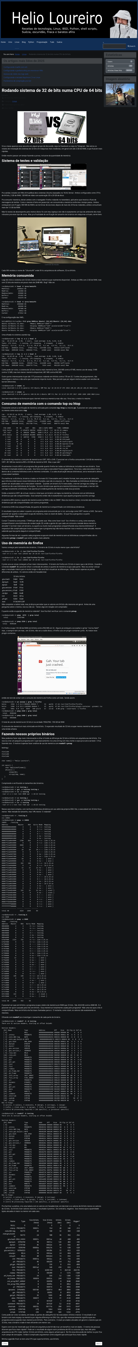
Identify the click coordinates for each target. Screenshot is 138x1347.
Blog (24, 42)
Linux (17, 42)
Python (31, 42)
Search (131, 46)
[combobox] (114, 46)
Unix (10, 42)
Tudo (52, 42)
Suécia (59, 42)
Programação (42, 42)
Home (3, 42)
